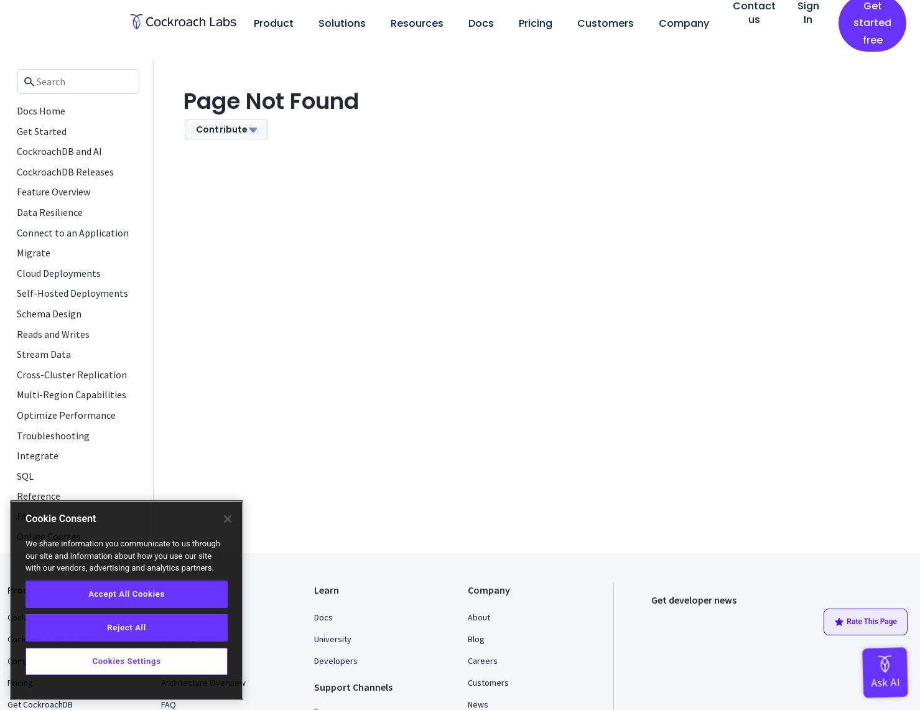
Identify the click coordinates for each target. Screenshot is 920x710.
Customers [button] (605, 23)
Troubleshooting (53, 435)
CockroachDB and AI (59, 151)
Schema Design (49, 313)
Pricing (535, 23)
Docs (323, 617)
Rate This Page (865, 622)
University (332, 639)
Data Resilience (50, 212)
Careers (483, 660)
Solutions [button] (342, 23)
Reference (38, 496)
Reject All (126, 627)
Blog (476, 639)
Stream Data (44, 354)
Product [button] (274, 23)
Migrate (33, 252)
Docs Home (41, 111)
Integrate (37, 455)
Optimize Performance (66, 415)
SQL (25, 476)
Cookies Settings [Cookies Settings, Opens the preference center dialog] (126, 661)
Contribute (226, 129)
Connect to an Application (73, 233)
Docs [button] (481, 23)
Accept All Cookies (126, 594)
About (479, 617)
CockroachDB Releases (65, 172)
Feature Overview (53, 191)
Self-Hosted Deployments (72, 293)
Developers (336, 660)
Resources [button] (417, 23)
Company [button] (684, 23)
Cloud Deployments (59, 273)
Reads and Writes (53, 334)
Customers (488, 682)
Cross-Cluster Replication (72, 374)
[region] (126, 600)
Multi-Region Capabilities (71, 394)
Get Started (42, 131)
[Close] (227, 519)
